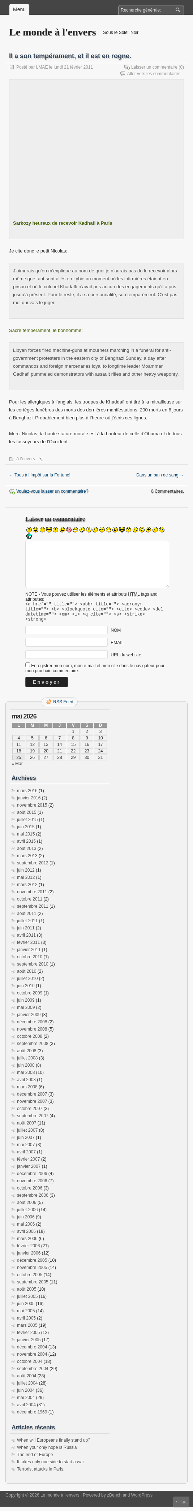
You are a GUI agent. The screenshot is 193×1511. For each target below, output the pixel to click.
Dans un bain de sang (160, 475)
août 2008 (26, 1055)
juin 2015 (26, 831)
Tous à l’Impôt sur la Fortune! (39, 475)
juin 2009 (26, 1004)
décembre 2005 (32, 1264)
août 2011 (26, 917)
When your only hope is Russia (47, 1451)
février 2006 (28, 1250)
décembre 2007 (32, 1098)
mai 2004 (26, 1401)
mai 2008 (26, 1076)
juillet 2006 (27, 1214)
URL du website (126, 659)
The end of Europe (35, 1459)
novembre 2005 (32, 1271)
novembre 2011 (32, 896)
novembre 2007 (32, 1105)
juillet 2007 (27, 1134)
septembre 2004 (32, 1373)
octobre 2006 (29, 1192)
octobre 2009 (29, 997)
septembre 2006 (32, 1199)
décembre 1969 (32, 1416)
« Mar (17, 767)
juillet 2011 (27, 925)
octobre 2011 (29, 903)
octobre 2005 (29, 1279)
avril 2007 (26, 1156)
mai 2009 (26, 1011)
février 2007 (28, 1163)
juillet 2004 (27, 1387)
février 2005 (28, 1336)
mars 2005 (27, 1329)
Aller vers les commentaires (153, 73)
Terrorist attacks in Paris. (40, 1473)
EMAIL (117, 646)
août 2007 (26, 1127)
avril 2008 (26, 1084)
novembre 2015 (32, 809)
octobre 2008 (29, 1040)
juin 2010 (26, 990)
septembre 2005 (32, 1286)
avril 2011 (26, 939)
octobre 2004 (29, 1365)
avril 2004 (26, 1409)
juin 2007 (26, 1141)
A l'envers (25, 458)
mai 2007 (26, 1149)
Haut (183, 1501)
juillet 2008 (27, 1062)
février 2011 (28, 946)
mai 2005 (26, 1315)
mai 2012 (26, 881)
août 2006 (26, 1206)
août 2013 (26, 852)
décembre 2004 (32, 1351)
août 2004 (26, 1380)
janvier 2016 (28, 802)
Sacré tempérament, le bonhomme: (46, 330)
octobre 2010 (29, 961)
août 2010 (26, 975)
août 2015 (26, 816)
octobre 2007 (29, 1112)
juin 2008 (26, 1069)
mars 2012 (27, 889)
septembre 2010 (32, 968)
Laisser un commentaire (154, 67)
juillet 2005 (27, 1300)
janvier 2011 (28, 954)
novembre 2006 (32, 1185)
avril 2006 (26, 1235)
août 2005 (26, 1293)
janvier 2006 (28, 1257)
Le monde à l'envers (52, 32)
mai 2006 (26, 1228)
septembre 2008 (32, 1047)
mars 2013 (27, 860)
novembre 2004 (32, 1358)
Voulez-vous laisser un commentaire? (52, 491)
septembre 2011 (32, 910)
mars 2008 (27, 1091)
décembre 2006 (32, 1177)
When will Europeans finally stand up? (53, 1444)
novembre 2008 (32, 1033)
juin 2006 (26, 1221)
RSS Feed (63, 706)
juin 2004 (26, 1394)
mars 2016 (27, 795)
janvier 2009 (28, 1019)
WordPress (142, 1499)
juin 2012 (26, 874)
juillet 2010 (27, 982)
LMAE (42, 67)
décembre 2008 (32, 1026)
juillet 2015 (27, 823)
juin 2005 (26, 1308)
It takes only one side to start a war (50, 1466)
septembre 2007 (32, 1120)
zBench (114, 1499)
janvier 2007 (28, 1170)
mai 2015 (26, 838)
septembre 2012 (32, 867)
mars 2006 (27, 1243)
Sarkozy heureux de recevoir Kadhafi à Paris (62, 223)
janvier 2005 (28, 1344)
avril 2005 (26, 1322)
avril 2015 (26, 845)
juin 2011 (26, 932)
